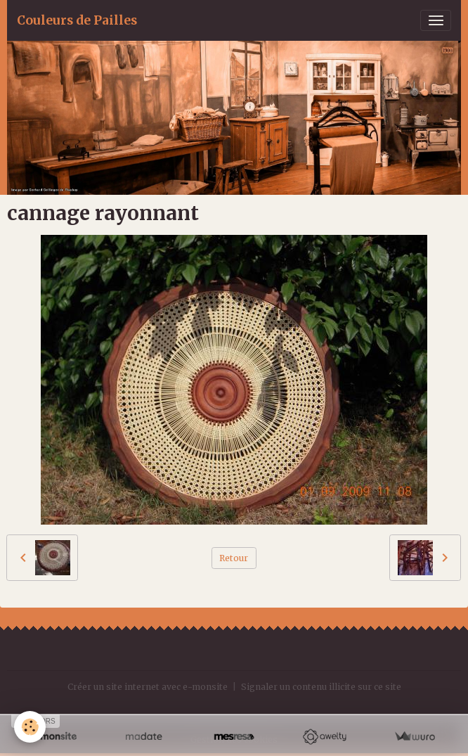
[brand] (77, 20)
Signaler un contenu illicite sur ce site (321, 686)
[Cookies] (30, 727)
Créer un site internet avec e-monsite (147, 686)
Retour (233, 558)
